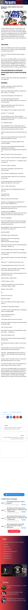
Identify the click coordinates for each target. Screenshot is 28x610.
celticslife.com (7, 554)
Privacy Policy (7, 549)
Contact (5, 544)
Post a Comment (7, 414)
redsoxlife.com (7, 556)
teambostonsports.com (10, 551)
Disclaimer (6, 547)
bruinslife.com (7, 558)
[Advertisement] (14, 394)
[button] (7, 417)
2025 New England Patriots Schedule (13, 542)
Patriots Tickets (14, 531)
